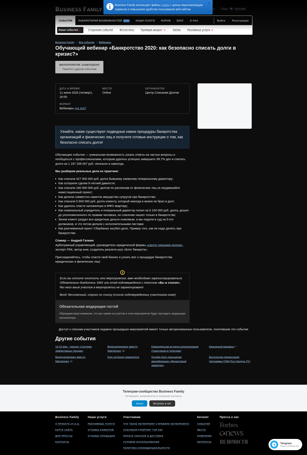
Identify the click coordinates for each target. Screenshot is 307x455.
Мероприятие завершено (79, 67)
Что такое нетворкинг (139, 424)
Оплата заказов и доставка (143, 436)
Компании (204, 436)
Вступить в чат (162, 403)
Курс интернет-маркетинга (123, 357)
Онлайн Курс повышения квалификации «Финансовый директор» (168, 361)
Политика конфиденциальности (146, 448)
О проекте (62, 424)
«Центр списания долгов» (165, 245)
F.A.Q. (76, 424)
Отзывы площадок (101, 436)
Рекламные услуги (101, 424)
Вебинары (105, 42)
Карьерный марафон (221, 346)
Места (201, 430)
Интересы (204, 442)
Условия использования (141, 442)
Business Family (64, 42)
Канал (139, 403)
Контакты (62, 442)
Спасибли (130, 430)
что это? (80, 108)
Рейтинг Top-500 (151, 430)
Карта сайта (64, 430)
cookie (165, 5)
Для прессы (64, 436)
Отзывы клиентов (101, 430)
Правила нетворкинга (173, 424)
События (203, 424)
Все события (86, 42)
